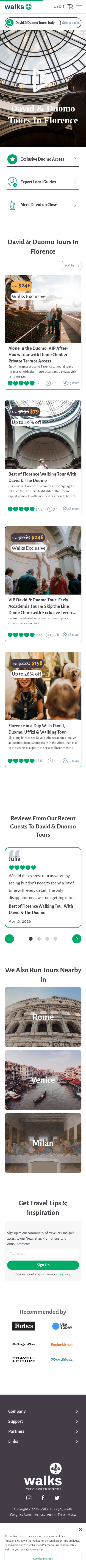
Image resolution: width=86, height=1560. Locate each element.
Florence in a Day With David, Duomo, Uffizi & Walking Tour (37, 729)
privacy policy (62, 1274)
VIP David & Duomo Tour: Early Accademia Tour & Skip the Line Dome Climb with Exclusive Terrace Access (41, 607)
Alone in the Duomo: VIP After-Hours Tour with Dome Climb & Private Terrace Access (38, 354)
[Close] (80, 1545)
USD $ (59, 6)
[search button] (10, 22)
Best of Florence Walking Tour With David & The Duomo (42, 477)
